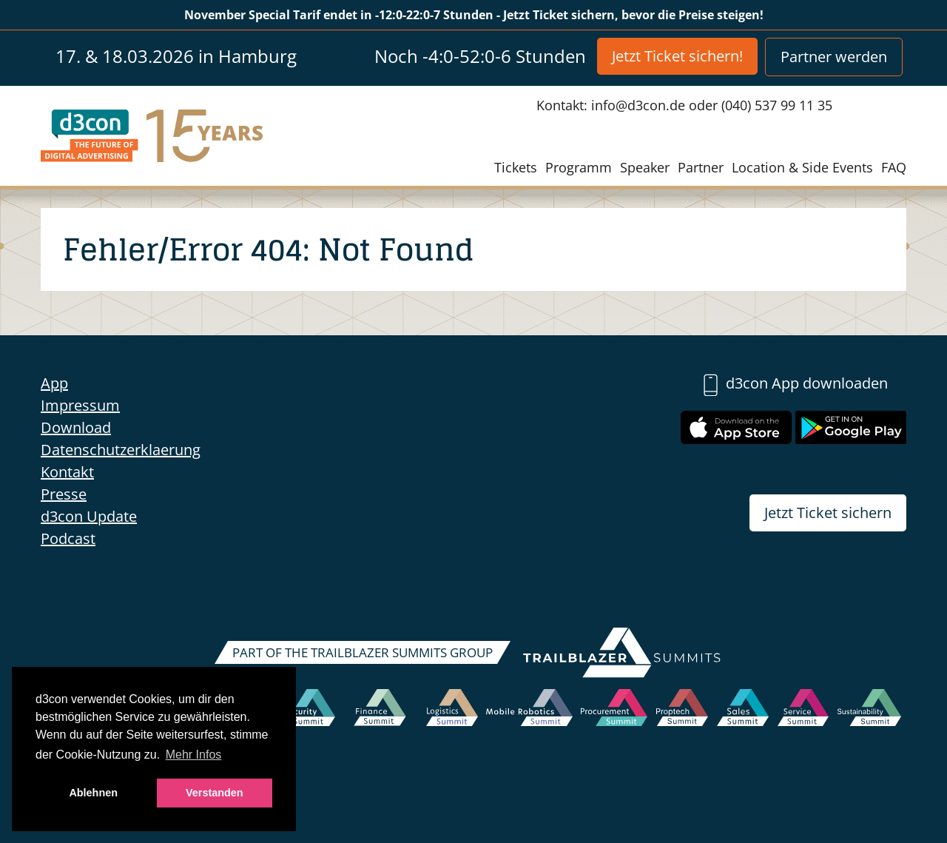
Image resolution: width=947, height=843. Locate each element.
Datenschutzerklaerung (120, 450)
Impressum (80, 405)
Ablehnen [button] (93, 793)
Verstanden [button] (214, 793)
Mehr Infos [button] (194, 754)
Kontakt (67, 472)
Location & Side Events (802, 167)
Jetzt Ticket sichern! (677, 56)
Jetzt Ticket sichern (828, 513)
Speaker (645, 167)
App (54, 383)
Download (76, 427)
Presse (64, 494)
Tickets (515, 167)
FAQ (893, 167)
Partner (701, 167)
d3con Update (89, 516)
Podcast (68, 538)
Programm (578, 167)
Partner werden (834, 57)
